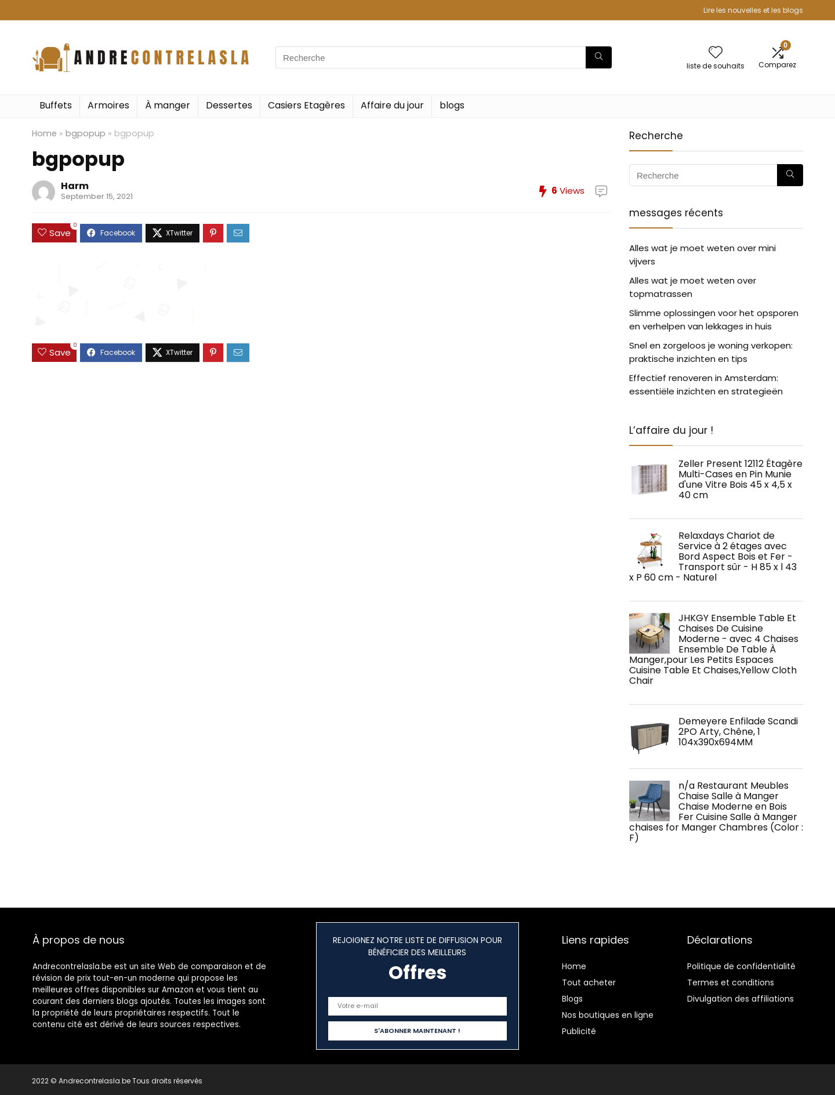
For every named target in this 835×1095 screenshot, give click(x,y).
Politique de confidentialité (741, 966)
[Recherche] (599, 57)
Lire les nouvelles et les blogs (753, 10)
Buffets (55, 105)
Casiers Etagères (306, 105)
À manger (167, 105)
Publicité (579, 1031)
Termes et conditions (730, 982)
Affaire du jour (392, 105)
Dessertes (229, 105)
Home (44, 133)
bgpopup (86, 133)
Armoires (108, 105)
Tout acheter (589, 982)
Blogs (572, 999)
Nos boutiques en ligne (608, 1015)
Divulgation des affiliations (740, 999)
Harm (75, 186)
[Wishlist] (716, 53)
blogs (452, 105)
